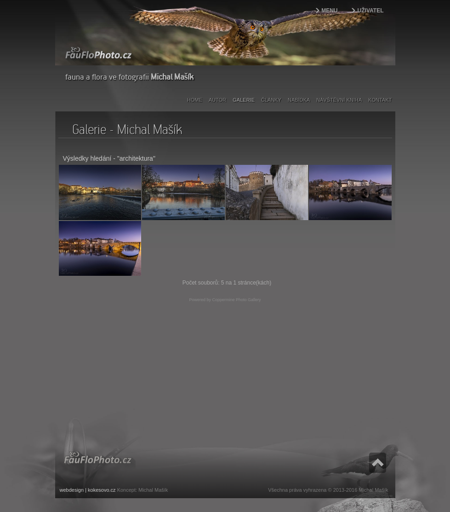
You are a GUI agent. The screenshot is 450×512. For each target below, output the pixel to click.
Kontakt (380, 100)
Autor (217, 100)
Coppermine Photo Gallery (236, 299)
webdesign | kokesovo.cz (88, 490)
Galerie (244, 100)
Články (271, 100)
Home (194, 100)
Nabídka (299, 100)
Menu (329, 10)
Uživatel (371, 10)
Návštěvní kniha (339, 100)
